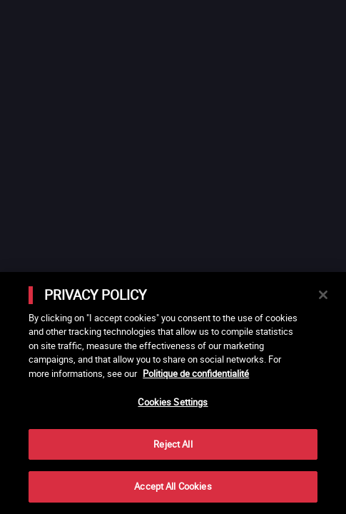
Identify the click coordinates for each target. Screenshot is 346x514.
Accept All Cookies (172, 486)
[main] (173, 393)
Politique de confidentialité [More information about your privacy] (196, 373)
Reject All (172, 444)
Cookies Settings (173, 401)
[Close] (323, 295)
